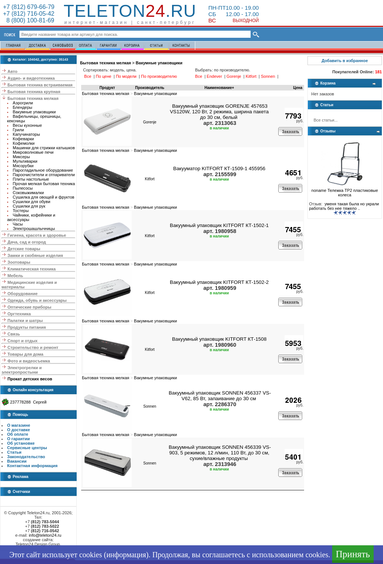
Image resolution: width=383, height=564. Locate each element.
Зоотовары (18, 262)
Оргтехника (19, 314)
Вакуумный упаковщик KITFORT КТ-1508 (219, 339)
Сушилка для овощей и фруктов (43, 197)
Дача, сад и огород (26, 242)
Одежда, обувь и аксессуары (37, 300)
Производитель (149, 88)
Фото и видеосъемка (28, 361)
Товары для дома (25, 354)
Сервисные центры (27, 447)
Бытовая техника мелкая (32, 98)
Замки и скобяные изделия (35, 255)
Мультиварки (25, 161)
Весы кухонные (27, 125)
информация (126, 555)
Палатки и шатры (25, 320)
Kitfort (149, 179)
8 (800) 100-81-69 (28, 20)
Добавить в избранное (345, 60)
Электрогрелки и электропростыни (21, 369)
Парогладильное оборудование (43, 170)
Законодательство (26, 456)
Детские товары (23, 248)
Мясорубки (23, 165)
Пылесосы (23, 188)
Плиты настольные (31, 179)
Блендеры (22, 107)
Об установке (21, 443)
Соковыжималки (28, 192)
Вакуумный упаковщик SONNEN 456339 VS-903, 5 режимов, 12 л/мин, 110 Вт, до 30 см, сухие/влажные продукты (220, 452)
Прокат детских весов (29, 379)
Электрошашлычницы (34, 228)
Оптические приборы (29, 307)
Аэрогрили (23, 103)
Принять (353, 554)
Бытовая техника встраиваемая (40, 85)
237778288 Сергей (28, 402)
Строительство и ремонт (32, 347)
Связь (13, 334)
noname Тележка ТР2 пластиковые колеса (345, 190)
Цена (298, 88)
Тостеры (21, 210)
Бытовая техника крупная (33, 91)
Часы (18, 224)
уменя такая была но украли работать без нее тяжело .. (344, 206)
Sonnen (149, 406)
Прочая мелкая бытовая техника (44, 183)
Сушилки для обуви (31, 201)
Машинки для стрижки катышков (44, 147)
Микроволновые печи (33, 152)
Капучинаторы (26, 134)
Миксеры (21, 156)
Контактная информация (32, 465)
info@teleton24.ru (45, 535)
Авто (12, 71)
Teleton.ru (130, 11)
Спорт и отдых (22, 340)
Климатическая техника (31, 269)
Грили (18, 130)
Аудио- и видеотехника (31, 78)
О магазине (18, 425)
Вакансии (17, 461)
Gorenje (149, 122)
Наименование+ (219, 88)
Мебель (15, 275)
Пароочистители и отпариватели (44, 174)
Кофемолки (24, 143)
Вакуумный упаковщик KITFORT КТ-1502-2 (219, 282)
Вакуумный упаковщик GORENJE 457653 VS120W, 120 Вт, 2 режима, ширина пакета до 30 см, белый (219, 111)
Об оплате (17, 434)
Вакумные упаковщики (34, 112)
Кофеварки (23, 139)
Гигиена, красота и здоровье (36, 235)
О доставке (18, 429)
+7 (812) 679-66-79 (28, 7)
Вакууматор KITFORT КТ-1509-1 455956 (219, 168)
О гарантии (18, 438)
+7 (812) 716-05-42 (28, 13)
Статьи (14, 452)
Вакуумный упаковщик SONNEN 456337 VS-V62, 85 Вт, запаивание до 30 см (220, 395)
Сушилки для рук (29, 206)
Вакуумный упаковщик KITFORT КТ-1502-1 (219, 225)
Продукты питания (26, 327)
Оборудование (22, 293)
